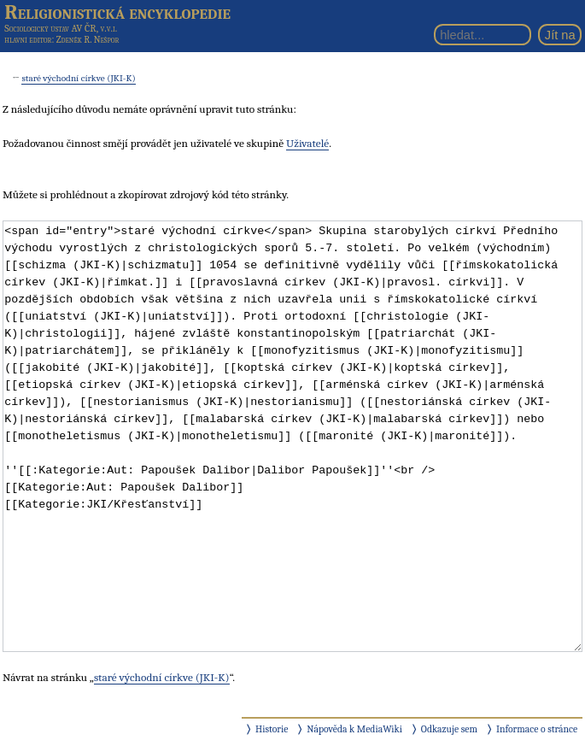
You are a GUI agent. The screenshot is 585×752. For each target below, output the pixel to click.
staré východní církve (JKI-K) (78, 78)
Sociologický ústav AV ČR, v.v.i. (60, 28)
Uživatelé (307, 143)
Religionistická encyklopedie (117, 12)
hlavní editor (27, 39)
